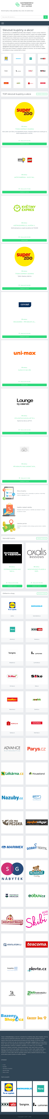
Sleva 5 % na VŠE (24, 370)
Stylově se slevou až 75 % (25, 418)
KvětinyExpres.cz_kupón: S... (24, 225)
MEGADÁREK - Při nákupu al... (24, 322)
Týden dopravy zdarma (24, 129)
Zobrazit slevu (24, 143)
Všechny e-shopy (42, 593)
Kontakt (5, 1066)
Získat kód (24, 240)
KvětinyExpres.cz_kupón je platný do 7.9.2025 (24, 228)
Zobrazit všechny (41, 93)
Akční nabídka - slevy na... (24, 177)
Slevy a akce (6, 1072)
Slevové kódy (6, 1070)
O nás (4, 1064)
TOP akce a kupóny (7, 1068)
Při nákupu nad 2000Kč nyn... (24, 466)
